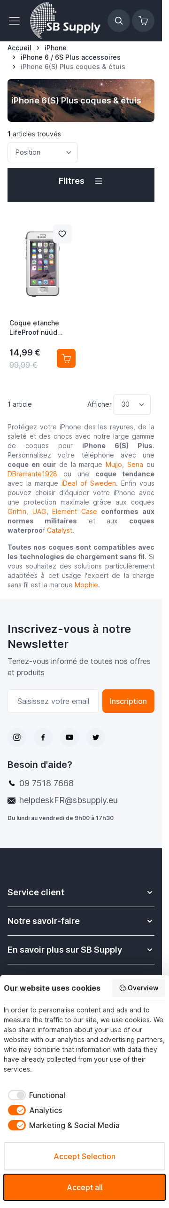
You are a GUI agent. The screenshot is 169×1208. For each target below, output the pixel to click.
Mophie (86, 585)
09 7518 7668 (46, 783)
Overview (139, 988)
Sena (135, 464)
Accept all (85, 1187)
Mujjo (114, 464)
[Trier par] (43, 152)
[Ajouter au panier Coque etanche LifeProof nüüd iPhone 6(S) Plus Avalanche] (66, 358)
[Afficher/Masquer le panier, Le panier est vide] (143, 20)
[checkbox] (34, 1095)
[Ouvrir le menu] (17, 20)
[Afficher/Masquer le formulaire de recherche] (119, 20)
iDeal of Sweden (88, 483)
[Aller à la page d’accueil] (19, 48)
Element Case (74, 511)
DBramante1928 (32, 474)
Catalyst (59, 530)
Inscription (128, 701)
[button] (81, 181)
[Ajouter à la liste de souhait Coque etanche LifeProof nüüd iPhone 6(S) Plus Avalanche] (62, 233)
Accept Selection (84, 1156)
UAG (39, 511)
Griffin (17, 511)
